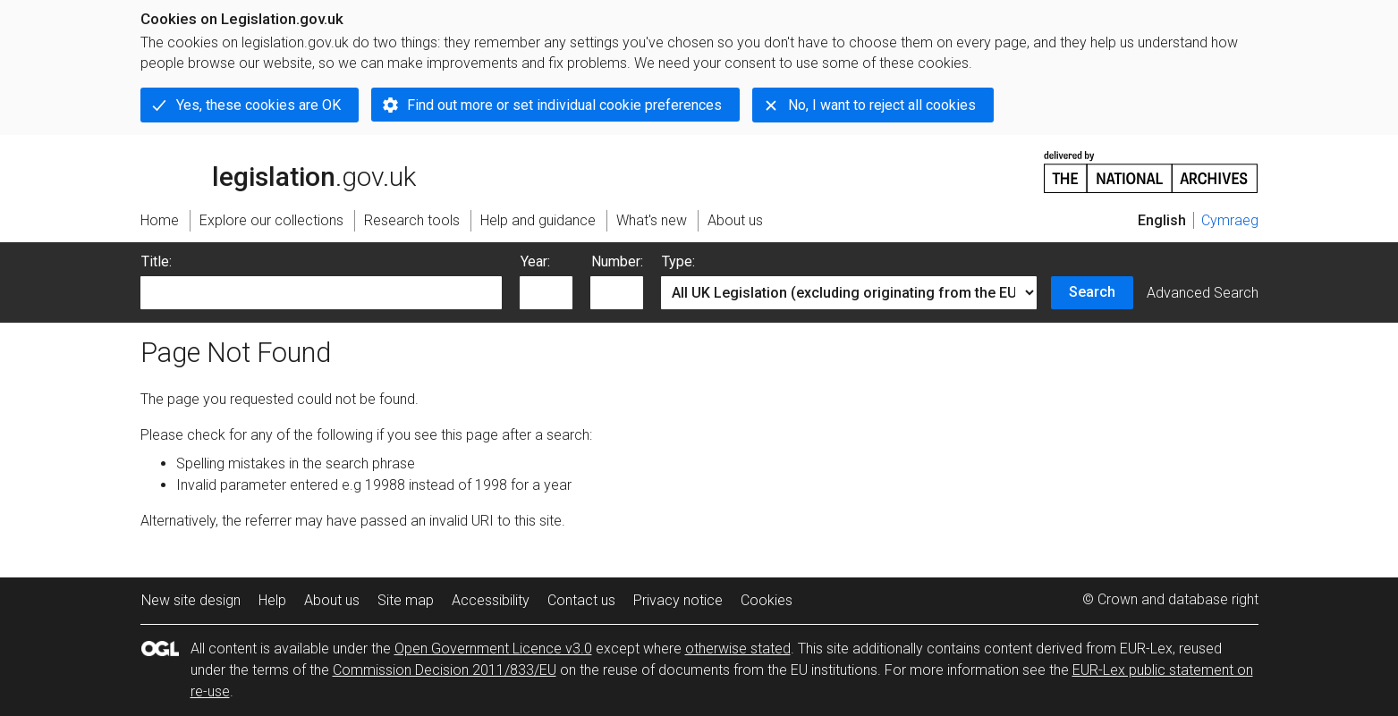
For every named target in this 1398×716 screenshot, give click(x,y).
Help (272, 600)
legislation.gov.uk (278, 170)
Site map (405, 600)
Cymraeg (1229, 220)
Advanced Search (1202, 292)
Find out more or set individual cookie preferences (564, 105)
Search (1092, 291)
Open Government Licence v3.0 (493, 648)
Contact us (581, 600)
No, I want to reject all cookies (882, 105)
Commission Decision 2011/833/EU (444, 669)
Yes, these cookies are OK (258, 105)
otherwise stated (738, 648)
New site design (191, 600)
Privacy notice (678, 600)
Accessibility (491, 600)
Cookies (766, 600)
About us (332, 600)
